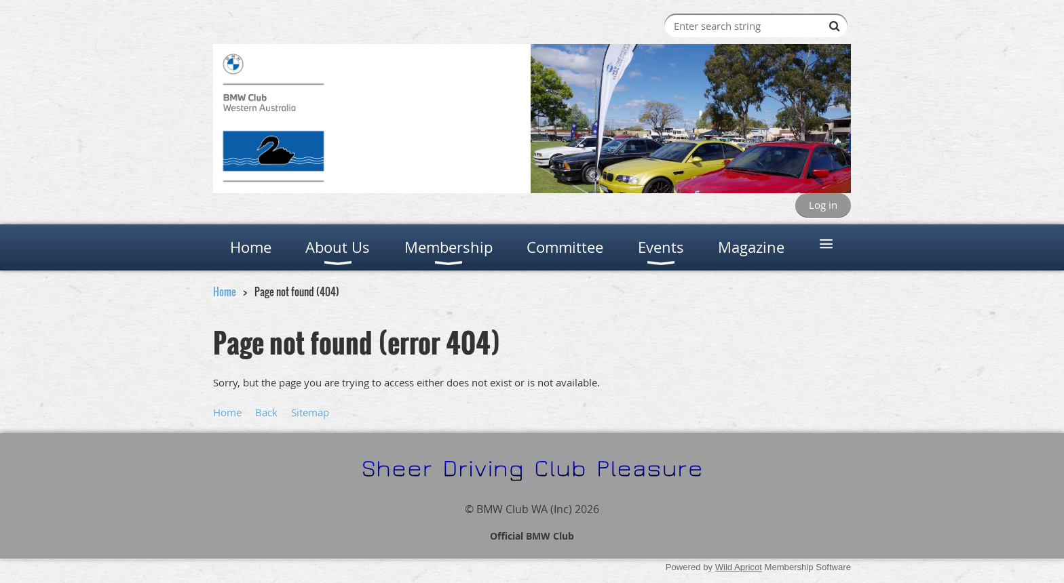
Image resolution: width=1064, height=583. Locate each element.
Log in (823, 205)
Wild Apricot (738, 567)
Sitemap (310, 412)
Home (224, 291)
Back (266, 412)
